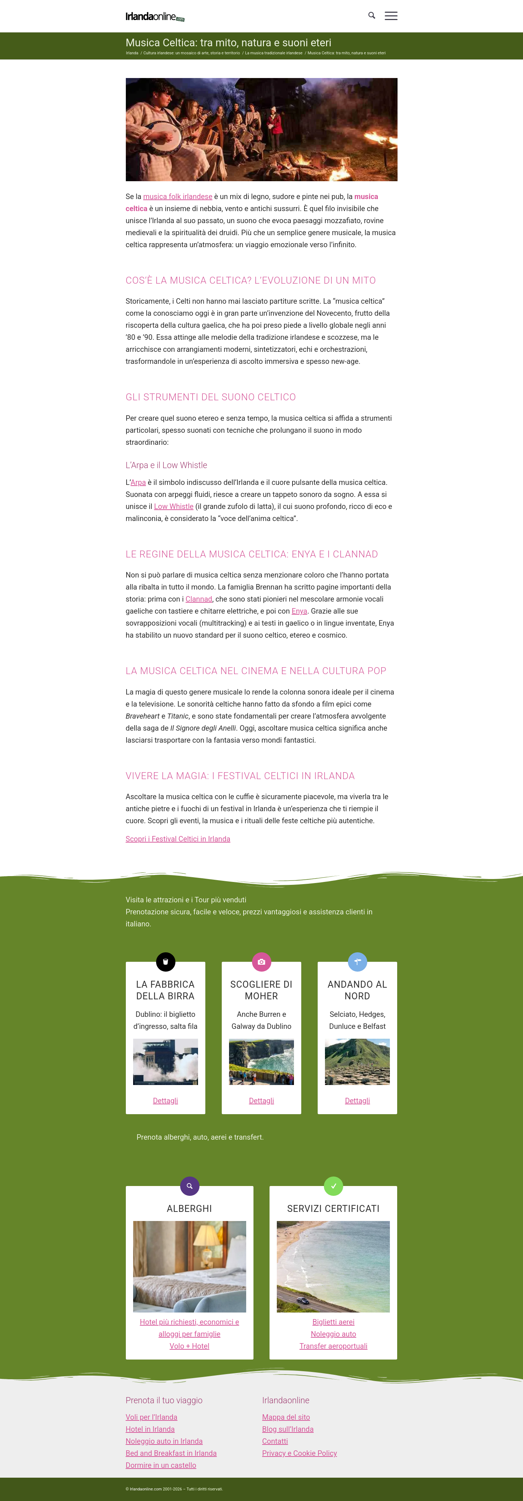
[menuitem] (372, 16)
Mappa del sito (286, 1417)
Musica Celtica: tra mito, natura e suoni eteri (229, 42)
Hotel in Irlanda (150, 1429)
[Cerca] (372, 16)
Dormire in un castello (161, 1465)
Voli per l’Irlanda (152, 1417)
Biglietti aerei (334, 1322)
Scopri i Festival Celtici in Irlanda (178, 839)
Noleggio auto (333, 1334)
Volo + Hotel (189, 1346)
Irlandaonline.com (146, 1489)
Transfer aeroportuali (333, 1346)
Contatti (275, 1441)
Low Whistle (173, 506)
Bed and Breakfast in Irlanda (171, 1453)
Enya (299, 611)
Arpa (138, 482)
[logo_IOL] (155, 16)
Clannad (199, 599)
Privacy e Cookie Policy (299, 1453)
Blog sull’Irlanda (288, 1429)
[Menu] (389, 16)
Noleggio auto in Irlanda (164, 1441)
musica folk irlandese (178, 196)
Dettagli (165, 1100)
